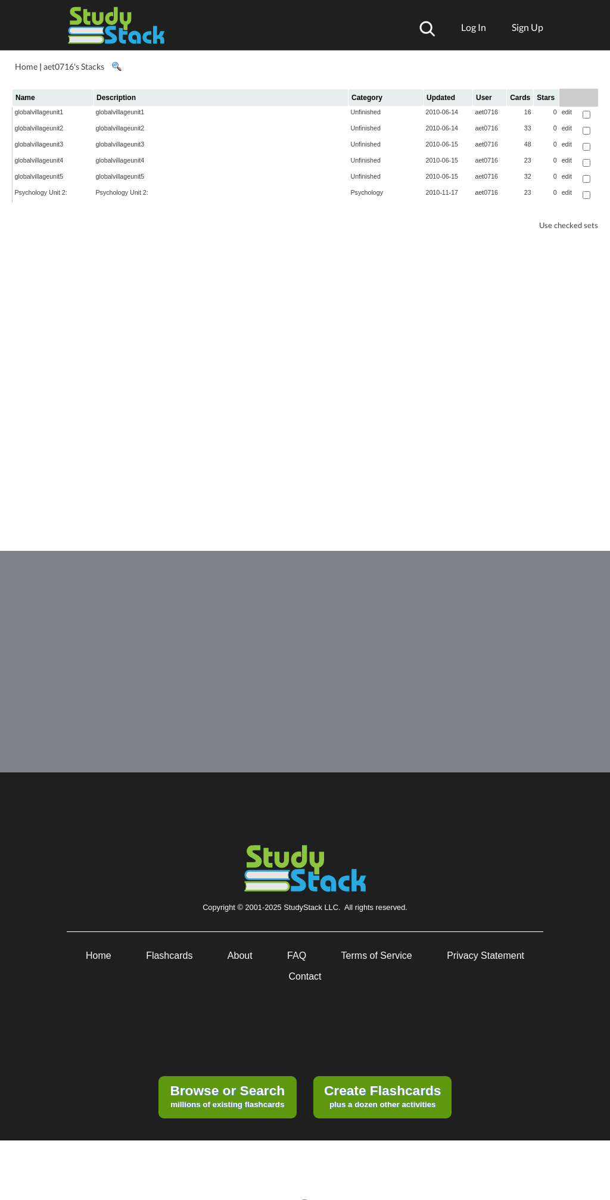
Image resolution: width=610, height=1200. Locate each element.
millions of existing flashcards (227, 1096)
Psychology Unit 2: (41, 192)
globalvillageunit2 (39, 128)
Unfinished (366, 112)
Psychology (367, 192)
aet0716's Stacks (73, 66)
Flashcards (169, 955)
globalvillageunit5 (39, 176)
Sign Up (527, 27)
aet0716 (487, 112)
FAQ (296, 955)
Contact (304, 976)
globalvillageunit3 (39, 144)
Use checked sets (568, 225)
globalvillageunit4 (39, 160)
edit (567, 112)
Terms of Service (376, 955)
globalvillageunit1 (39, 112)
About (240, 955)
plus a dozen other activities (382, 1096)
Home (26, 66)
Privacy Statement (485, 955)
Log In (473, 27)
